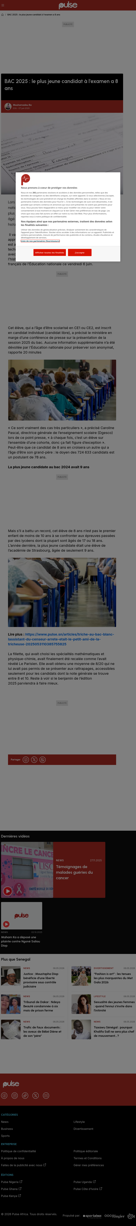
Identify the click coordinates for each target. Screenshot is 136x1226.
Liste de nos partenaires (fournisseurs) (40, 241)
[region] (68, 217)
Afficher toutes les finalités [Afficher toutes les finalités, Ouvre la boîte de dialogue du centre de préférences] (49, 252)
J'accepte (79, 252)
